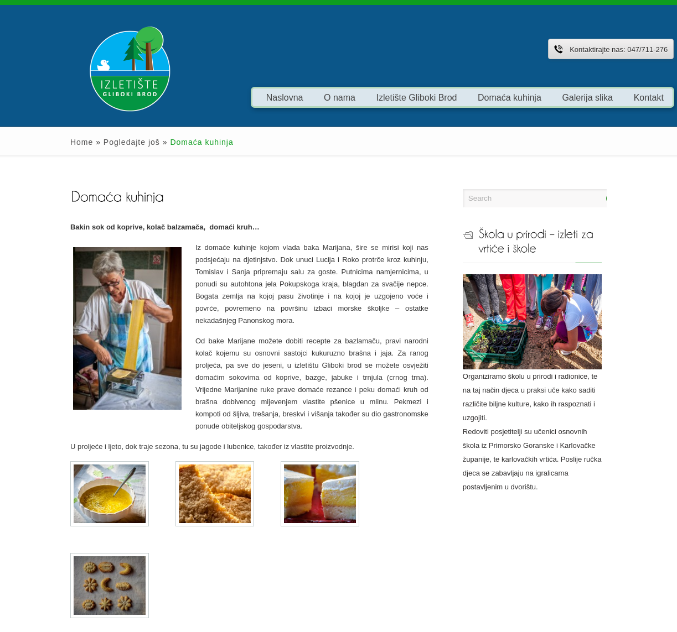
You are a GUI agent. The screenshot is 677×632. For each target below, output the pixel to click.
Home (44, 142)
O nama (302, 97)
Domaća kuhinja (472, 97)
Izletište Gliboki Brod (379, 97)
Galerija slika (550, 97)
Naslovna (247, 97)
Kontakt (611, 97)
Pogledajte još (94, 142)
